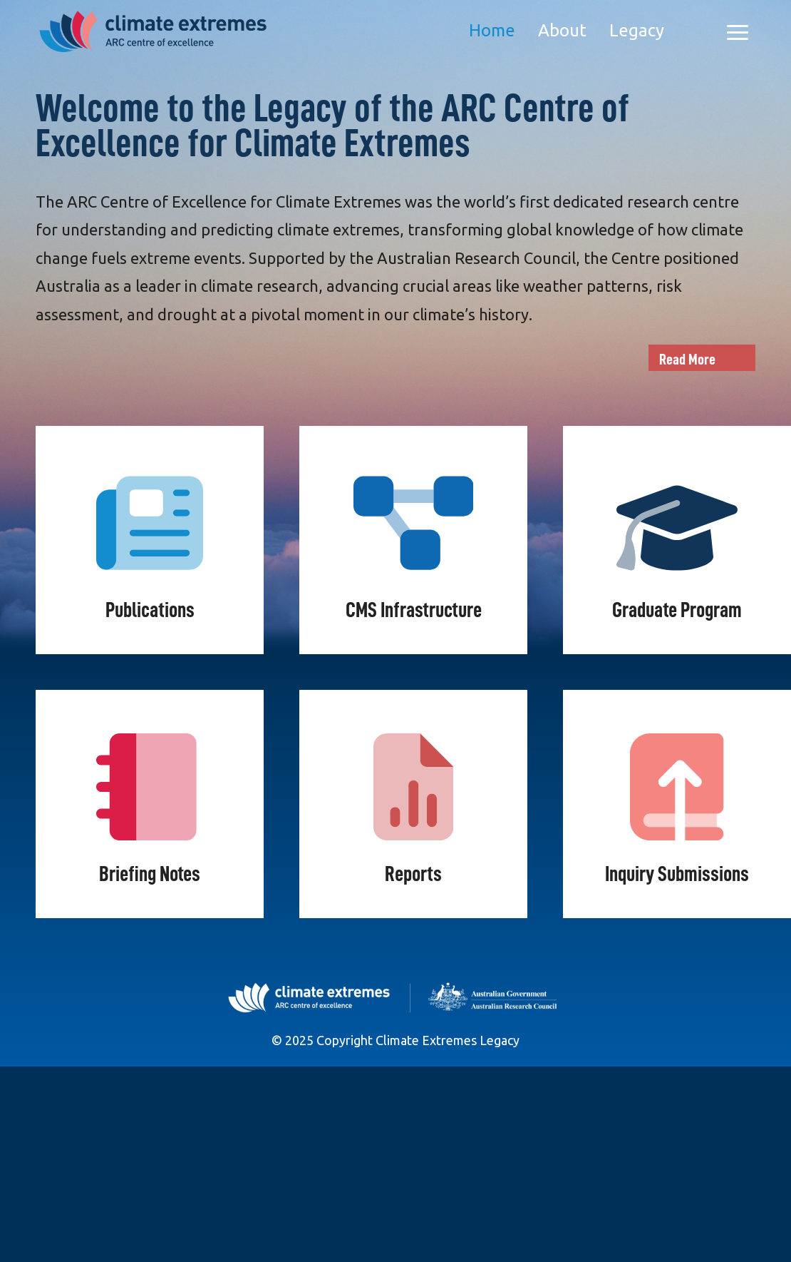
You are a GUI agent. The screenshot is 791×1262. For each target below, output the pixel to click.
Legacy (636, 30)
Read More (687, 359)
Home (492, 30)
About (562, 30)
